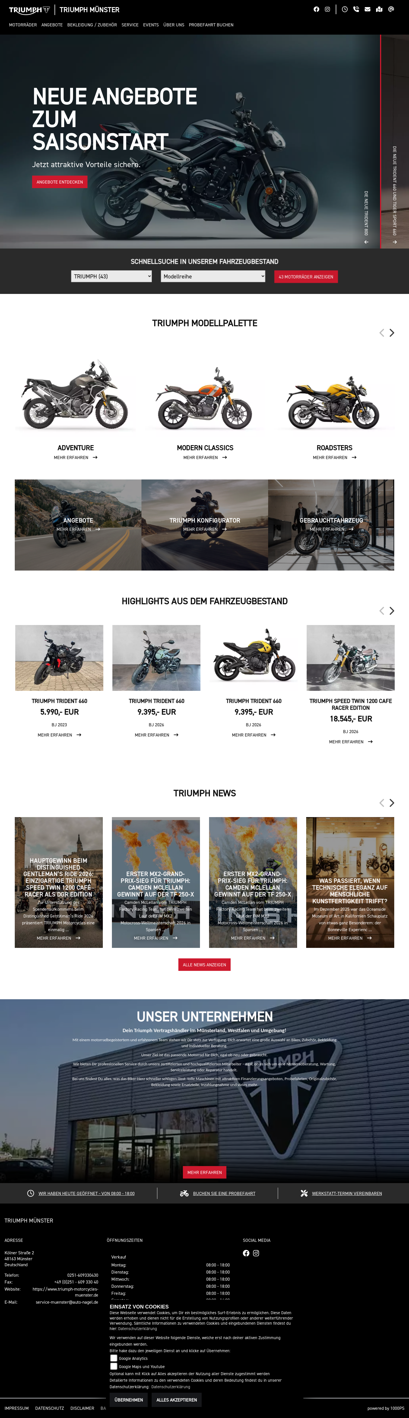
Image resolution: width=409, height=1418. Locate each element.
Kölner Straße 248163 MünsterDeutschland (19, 1258)
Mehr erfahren (204, 1172)
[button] (24, 25)
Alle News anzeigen (204, 964)
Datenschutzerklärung (137, 1328)
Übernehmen (128, 1400)
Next (391, 332)
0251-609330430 (82, 1275)
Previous (382, 332)
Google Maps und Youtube (142, 1366)
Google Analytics (133, 1358)
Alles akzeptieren (176, 1400)
